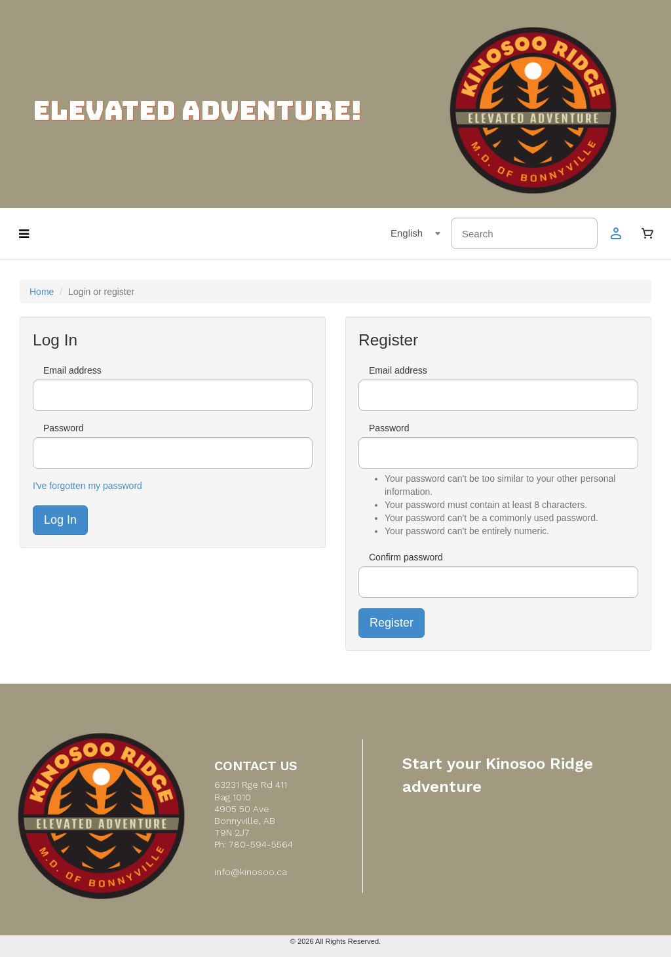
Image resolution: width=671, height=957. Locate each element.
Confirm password (406, 557)
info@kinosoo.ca (250, 872)
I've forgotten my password (87, 485)
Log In (60, 519)
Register (391, 622)
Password (63, 428)
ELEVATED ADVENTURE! (197, 110)
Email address (72, 370)
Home (41, 291)
